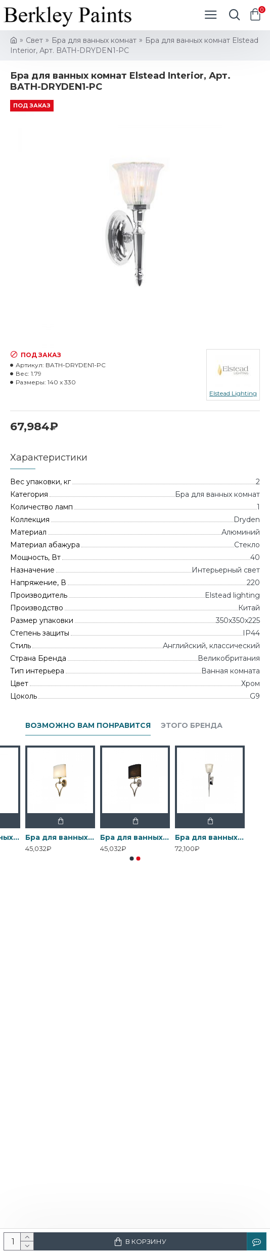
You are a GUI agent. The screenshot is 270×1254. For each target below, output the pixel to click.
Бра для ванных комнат (94, 40)
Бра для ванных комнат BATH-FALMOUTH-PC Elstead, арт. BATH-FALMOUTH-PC (135, 837)
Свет (34, 40)
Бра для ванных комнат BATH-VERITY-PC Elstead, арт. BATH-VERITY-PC (210, 837)
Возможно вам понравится (88, 725)
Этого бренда (191, 725)
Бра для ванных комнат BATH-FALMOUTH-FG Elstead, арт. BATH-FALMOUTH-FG (60, 837)
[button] (132, 859)
